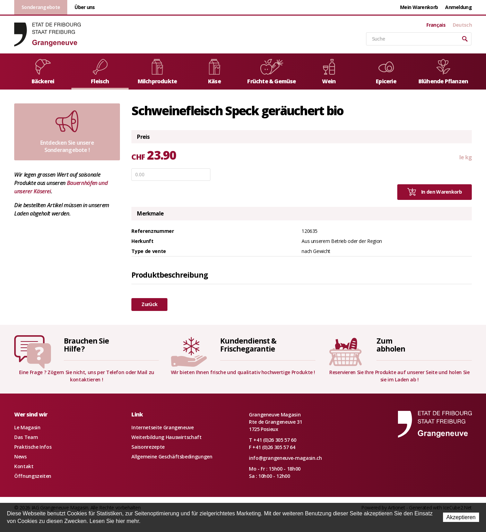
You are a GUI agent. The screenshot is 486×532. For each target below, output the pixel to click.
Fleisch (100, 72)
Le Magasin (27, 427)
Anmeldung (458, 7)
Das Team (26, 437)
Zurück (149, 304)
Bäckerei (43, 72)
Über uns (85, 7)
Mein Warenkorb (419, 7)
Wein (329, 72)
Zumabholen (390, 345)
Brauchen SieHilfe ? (86, 345)
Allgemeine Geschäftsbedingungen (171, 456)
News (20, 456)
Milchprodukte (157, 72)
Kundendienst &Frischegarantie (248, 345)
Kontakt (24, 466)
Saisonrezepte (147, 447)
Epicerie (386, 72)
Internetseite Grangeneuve (162, 427)
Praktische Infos (32, 447)
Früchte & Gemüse (271, 72)
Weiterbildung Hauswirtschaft (166, 437)
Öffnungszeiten (32, 476)
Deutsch (462, 25)
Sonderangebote (40, 7)
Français (435, 25)
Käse (214, 72)
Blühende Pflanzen (443, 72)
